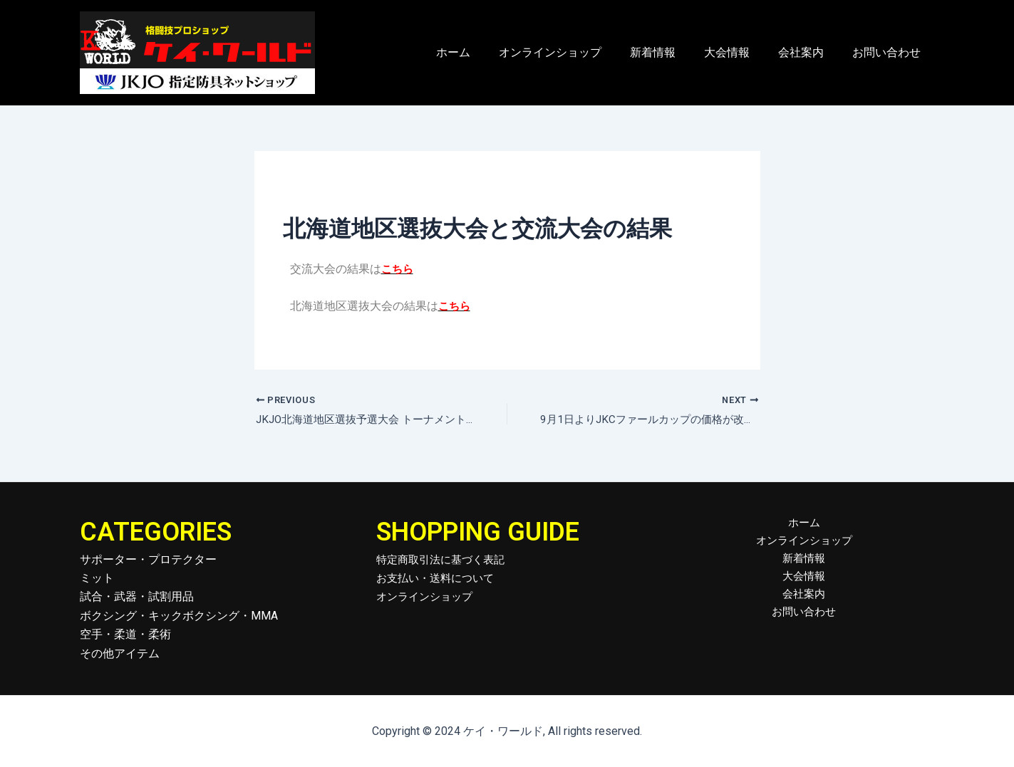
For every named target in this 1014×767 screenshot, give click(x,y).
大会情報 (741, 52)
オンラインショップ (575, 52)
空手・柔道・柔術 (125, 635)
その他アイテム (120, 653)
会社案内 (809, 52)
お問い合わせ (889, 52)
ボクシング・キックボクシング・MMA (179, 615)
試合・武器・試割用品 (137, 597)
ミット (97, 578)
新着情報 (672, 52)
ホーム (484, 52)
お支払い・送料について (439, 578)
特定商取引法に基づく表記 (444, 559)
